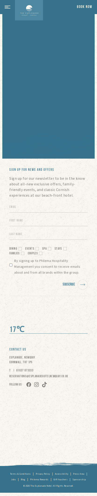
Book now (84, 7)
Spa (44, 248)
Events (29, 248)
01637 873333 (24, 370)
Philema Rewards (39, 479)
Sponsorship (79, 479)
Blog (23, 479)
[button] (9, 7)
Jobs (13, 479)
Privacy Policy (43, 474)
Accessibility (61, 474)
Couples (33, 253)
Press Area (78, 474)
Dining (13, 248)
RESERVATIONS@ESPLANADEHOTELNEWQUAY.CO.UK (38, 376)
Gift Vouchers (61, 479)
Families (14, 253)
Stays (58, 248)
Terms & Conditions (20, 474)
